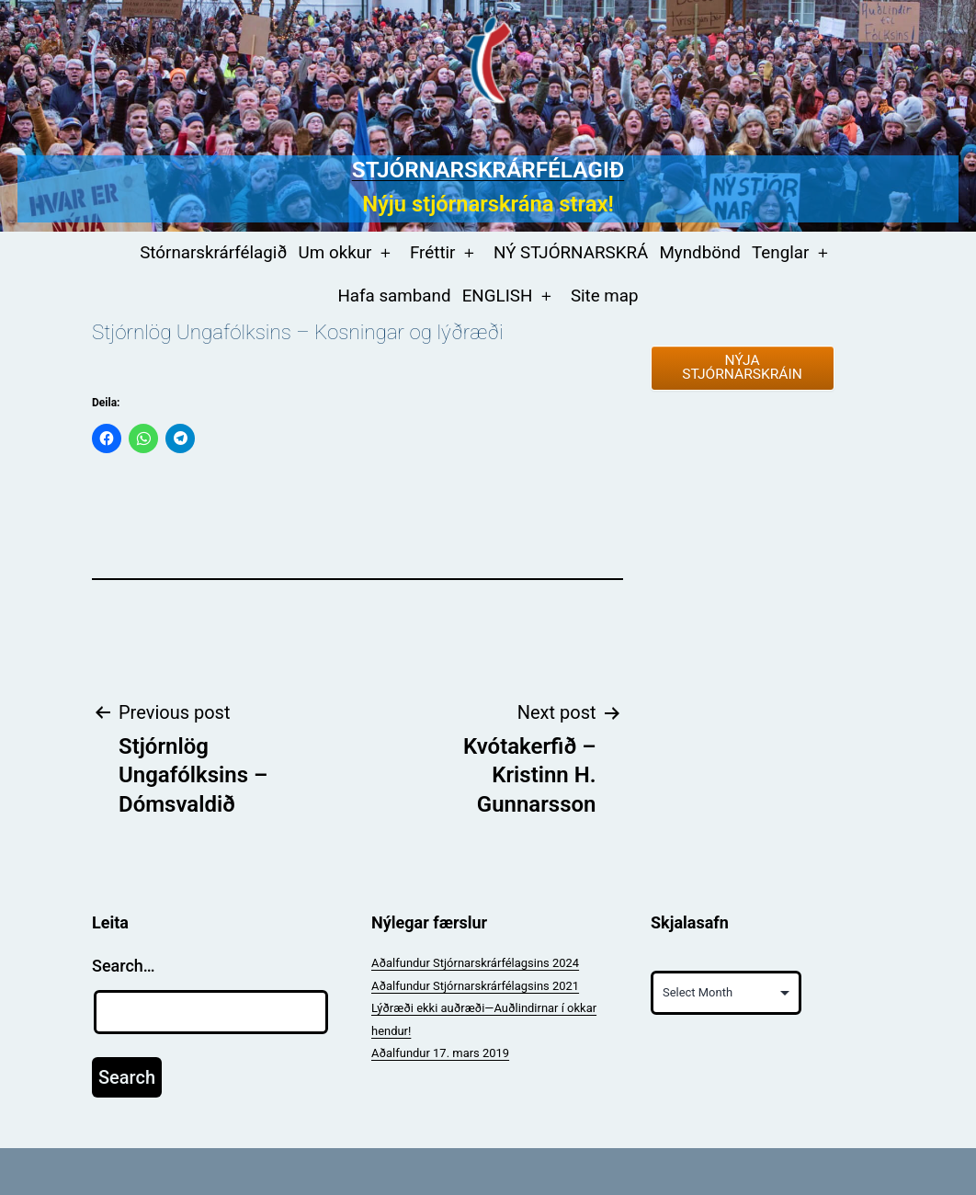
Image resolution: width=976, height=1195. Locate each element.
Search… (123, 965)
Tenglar (780, 253)
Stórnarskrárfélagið (213, 253)
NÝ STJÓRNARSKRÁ (571, 253)
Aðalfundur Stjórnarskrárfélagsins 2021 (475, 986)
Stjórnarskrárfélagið (488, 169)
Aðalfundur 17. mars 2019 (440, 1053)
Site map (605, 296)
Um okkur (335, 253)
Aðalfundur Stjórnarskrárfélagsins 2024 (475, 963)
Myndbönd (699, 253)
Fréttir (433, 253)
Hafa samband (393, 296)
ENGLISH (497, 296)
